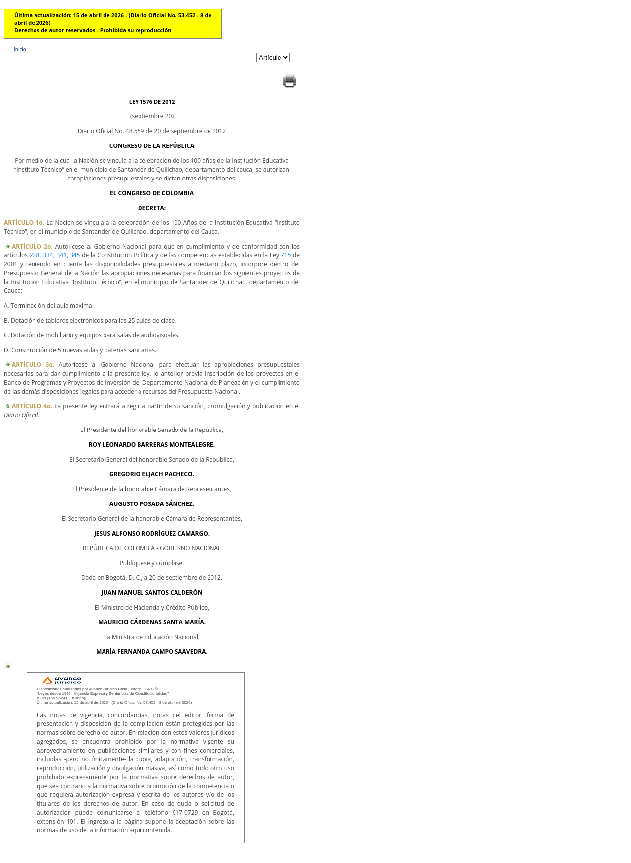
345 (75, 255)
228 (35, 255)
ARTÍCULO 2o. (32, 246)
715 (286, 255)
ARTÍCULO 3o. (33, 364)
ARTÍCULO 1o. (24, 222)
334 (48, 255)
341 (61, 255)
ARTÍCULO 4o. (32, 406)
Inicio (20, 49)
